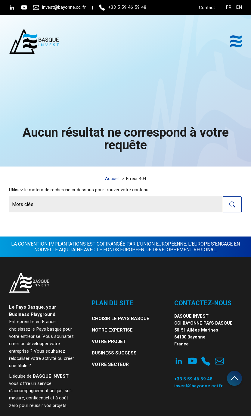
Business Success (114, 353)
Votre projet (109, 341)
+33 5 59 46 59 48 (123, 8)
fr (228, 7)
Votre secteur (110, 364)
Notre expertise (112, 330)
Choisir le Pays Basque (120, 318)
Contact (207, 7)
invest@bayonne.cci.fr (59, 8)
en (239, 7)
